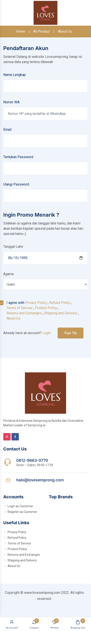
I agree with (42, 310)
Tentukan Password (18, 157)
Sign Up (70, 333)
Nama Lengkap (14, 75)
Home (20, 31)
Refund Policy (59, 303)
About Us (65, 31)
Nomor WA (11, 102)
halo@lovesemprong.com (40, 480)
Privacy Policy (36, 303)
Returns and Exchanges (24, 313)
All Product (41, 31)
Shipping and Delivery (60, 313)
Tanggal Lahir (13, 246)
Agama (8, 274)
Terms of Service (19, 308)
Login (46, 333)
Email (7, 129)
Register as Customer (22, 512)
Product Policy (46, 308)
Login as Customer (20, 506)
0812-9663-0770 (32, 460)
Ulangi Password (16, 184)
